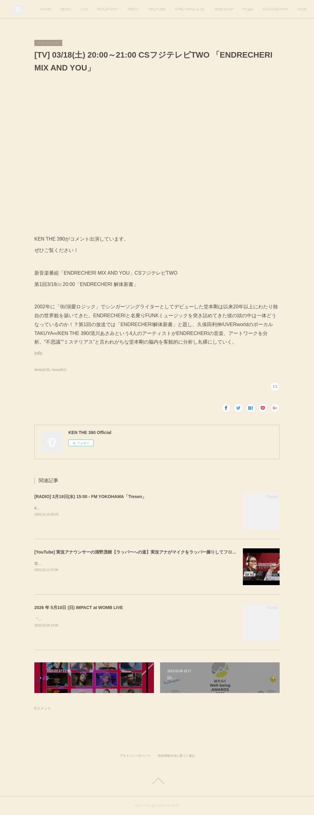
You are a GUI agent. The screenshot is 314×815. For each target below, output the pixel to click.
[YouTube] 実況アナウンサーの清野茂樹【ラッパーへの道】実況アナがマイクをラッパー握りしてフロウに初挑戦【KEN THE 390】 (161, 552)
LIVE (127, 9)
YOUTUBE (200, 9)
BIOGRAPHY (150, 9)
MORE (290, 9)
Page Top (157, 781)
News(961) (59, 369)
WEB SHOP (266, 9)
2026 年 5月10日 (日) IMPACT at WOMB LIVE (78, 607)
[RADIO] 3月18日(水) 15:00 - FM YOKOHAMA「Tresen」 (90, 496)
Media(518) (42, 369)
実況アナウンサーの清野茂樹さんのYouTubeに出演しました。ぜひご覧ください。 (102, 564)
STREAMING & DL (233, 9)
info (38, 353)
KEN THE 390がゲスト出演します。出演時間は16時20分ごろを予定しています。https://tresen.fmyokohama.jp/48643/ (131, 508)
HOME (88, 9)
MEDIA (176, 9)
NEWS (108, 9)
